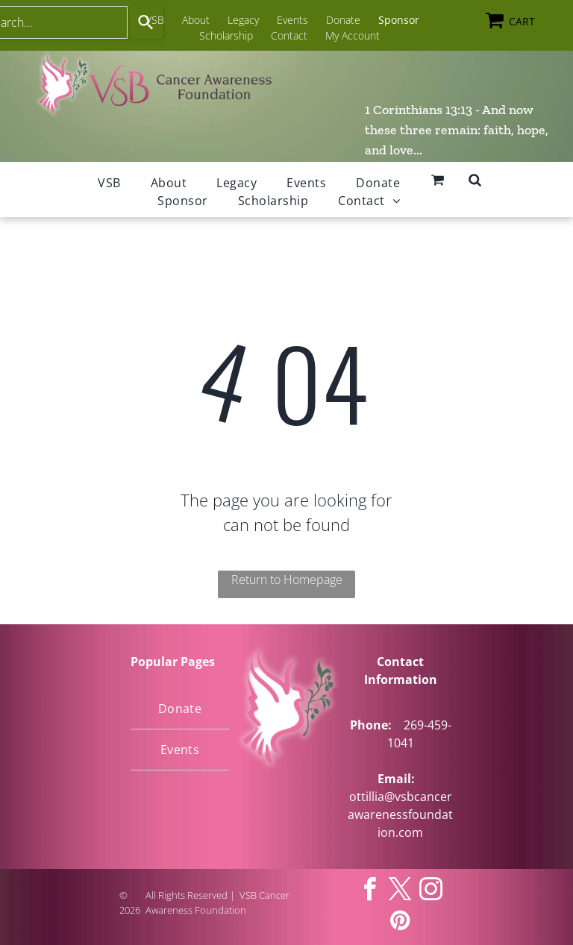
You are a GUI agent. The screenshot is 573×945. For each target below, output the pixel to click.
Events (292, 20)
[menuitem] (109, 183)
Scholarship (226, 35)
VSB (154, 20)
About (196, 20)
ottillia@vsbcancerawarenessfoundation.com (400, 814)
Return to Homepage (286, 579)
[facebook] (370, 891)
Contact (289, 35)
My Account (352, 35)
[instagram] (431, 891)
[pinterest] (400, 922)
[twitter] (400, 891)
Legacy (243, 20)
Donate (343, 20)
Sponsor (398, 20)
